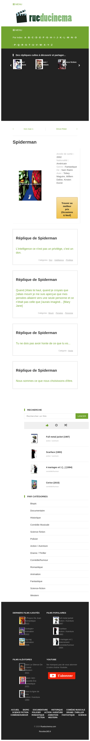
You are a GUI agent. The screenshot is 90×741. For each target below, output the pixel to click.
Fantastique (36, 581)
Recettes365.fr (45, 731)
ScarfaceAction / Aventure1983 (66, 631)
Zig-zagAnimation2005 (29, 642)
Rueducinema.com (48, 726)
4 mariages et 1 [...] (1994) (59, 467)
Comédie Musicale (39, 524)
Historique (35, 517)
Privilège (69, 260)
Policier (34, 539)
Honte (70, 351)
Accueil (15, 710)
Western (34, 595)
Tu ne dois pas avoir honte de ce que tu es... (43, 343)
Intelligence (59, 260)
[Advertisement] (45, 93)
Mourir (51, 313)
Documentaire (37, 510)
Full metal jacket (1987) (58, 437)
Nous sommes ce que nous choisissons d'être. (44, 380)
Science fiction (37, 531)
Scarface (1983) (54, 452)
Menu (17, 4)
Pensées (59, 313)
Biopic (33, 503)
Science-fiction (37, 588)
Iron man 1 (28, 129)
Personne (69, 313)
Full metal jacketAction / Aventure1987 (66, 621)
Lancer (82, 416)
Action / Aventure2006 (21, 64)
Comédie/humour (39, 560)
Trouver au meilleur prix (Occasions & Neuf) (67, 209)
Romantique (36, 567)
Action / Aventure (44, 63)
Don (50, 260)
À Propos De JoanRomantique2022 (33, 621)
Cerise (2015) (53, 482)
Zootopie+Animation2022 (29, 631)
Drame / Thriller (38, 553)
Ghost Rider (61, 129)
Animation (35, 574)
